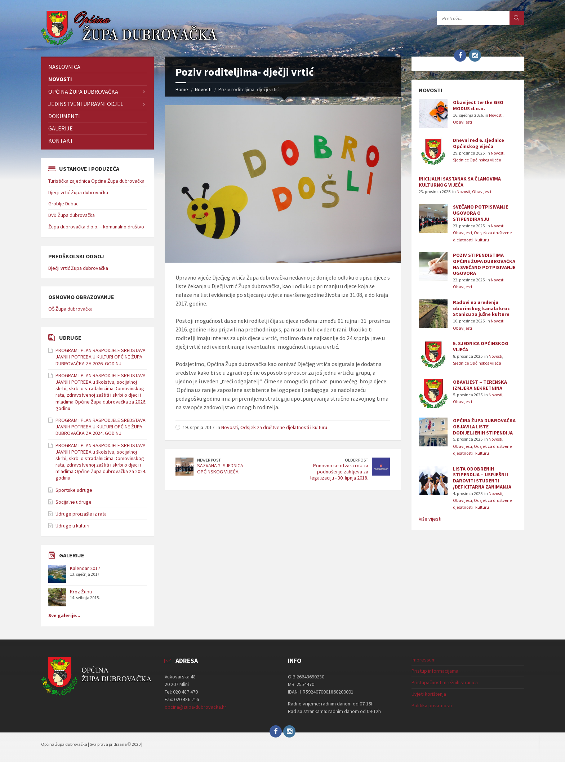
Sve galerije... (64, 615)
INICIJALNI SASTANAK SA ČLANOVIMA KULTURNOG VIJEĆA (460, 181)
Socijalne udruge (73, 502)
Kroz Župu (81, 591)
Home (181, 89)
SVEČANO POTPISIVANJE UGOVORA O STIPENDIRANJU (480, 213)
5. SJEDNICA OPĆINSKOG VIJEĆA (480, 346)
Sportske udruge (73, 490)
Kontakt (61, 140)
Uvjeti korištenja (428, 694)
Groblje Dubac (63, 203)
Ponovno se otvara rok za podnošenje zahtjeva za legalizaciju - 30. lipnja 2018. (339, 471)
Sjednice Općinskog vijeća (477, 159)
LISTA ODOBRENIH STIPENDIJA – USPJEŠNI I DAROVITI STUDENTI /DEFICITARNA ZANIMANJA (482, 477)
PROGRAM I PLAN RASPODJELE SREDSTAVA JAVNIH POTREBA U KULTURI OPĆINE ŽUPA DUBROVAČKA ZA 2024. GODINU (100, 426)
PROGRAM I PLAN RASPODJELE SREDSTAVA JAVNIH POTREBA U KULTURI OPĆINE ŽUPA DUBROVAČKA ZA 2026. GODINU (100, 356)
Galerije (60, 128)
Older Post (356, 460)
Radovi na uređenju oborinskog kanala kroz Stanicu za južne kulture (481, 308)
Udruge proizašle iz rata (81, 514)
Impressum (423, 659)
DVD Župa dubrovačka (71, 215)
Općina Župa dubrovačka (83, 91)
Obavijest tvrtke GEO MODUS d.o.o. (478, 105)
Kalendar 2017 (85, 568)
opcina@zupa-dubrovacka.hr (195, 707)
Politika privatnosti (431, 705)
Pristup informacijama (434, 671)
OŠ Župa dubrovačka (70, 309)
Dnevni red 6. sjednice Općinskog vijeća (478, 143)
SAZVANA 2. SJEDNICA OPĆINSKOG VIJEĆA (220, 468)
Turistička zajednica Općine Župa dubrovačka (96, 181)
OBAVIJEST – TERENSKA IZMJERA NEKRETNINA (480, 385)
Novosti (203, 89)
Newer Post (209, 460)
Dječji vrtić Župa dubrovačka (78, 192)
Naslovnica (64, 66)
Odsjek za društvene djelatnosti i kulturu (283, 427)
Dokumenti (64, 116)
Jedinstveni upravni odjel (85, 103)
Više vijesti (430, 519)
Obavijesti (462, 122)
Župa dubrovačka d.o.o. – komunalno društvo (96, 226)
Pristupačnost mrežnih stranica (444, 682)
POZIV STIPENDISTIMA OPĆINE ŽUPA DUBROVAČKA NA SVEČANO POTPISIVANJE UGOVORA (484, 264)
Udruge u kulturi (72, 525)
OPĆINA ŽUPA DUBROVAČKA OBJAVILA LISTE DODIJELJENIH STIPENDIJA (484, 426)
